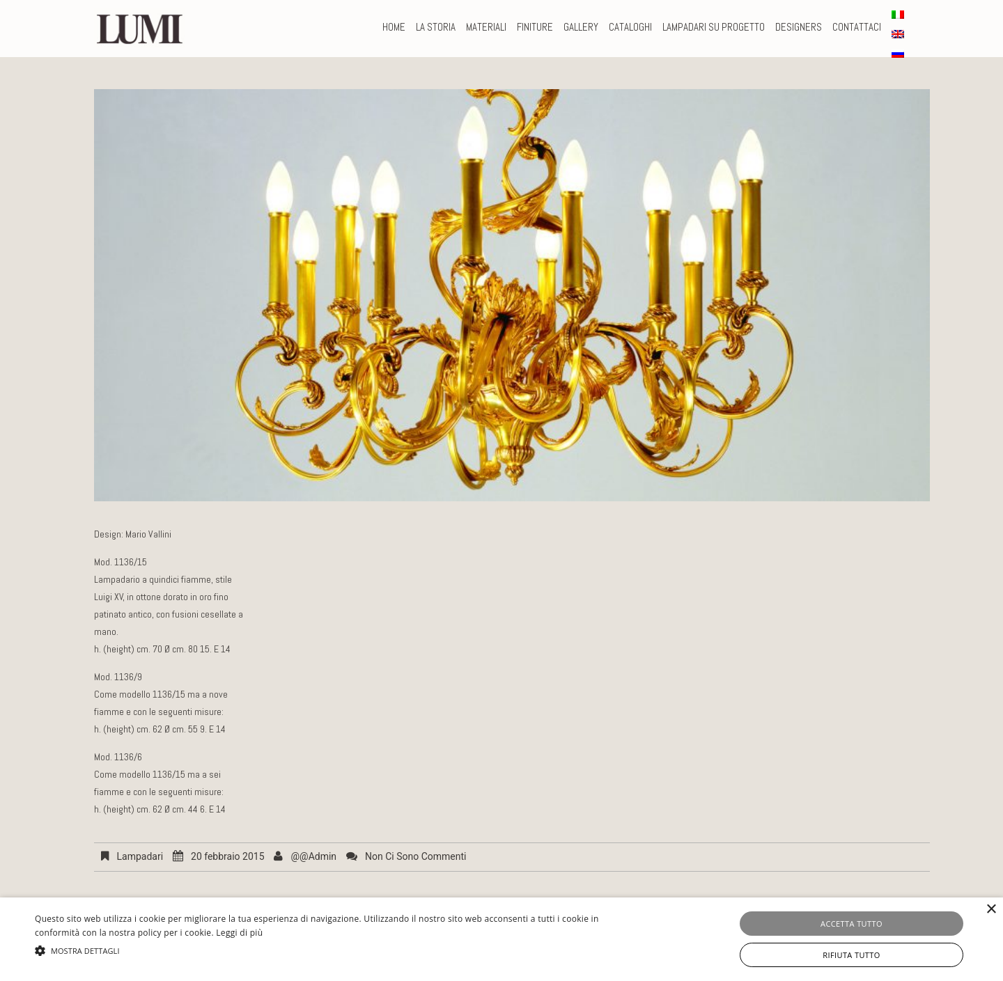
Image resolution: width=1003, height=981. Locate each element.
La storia (436, 27)
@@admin (313, 856)
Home (393, 27)
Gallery (580, 27)
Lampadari (139, 856)
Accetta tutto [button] (852, 923)
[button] (338, 950)
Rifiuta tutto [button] (851, 955)
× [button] (991, 909)
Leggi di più (239, 933)
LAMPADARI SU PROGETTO (713, 27)
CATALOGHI (630, 27)
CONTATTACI (856, 27)
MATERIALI (486, 27)
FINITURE (535, 27)
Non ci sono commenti (415, 856)
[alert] (501, 939)
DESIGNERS (798, 27)
